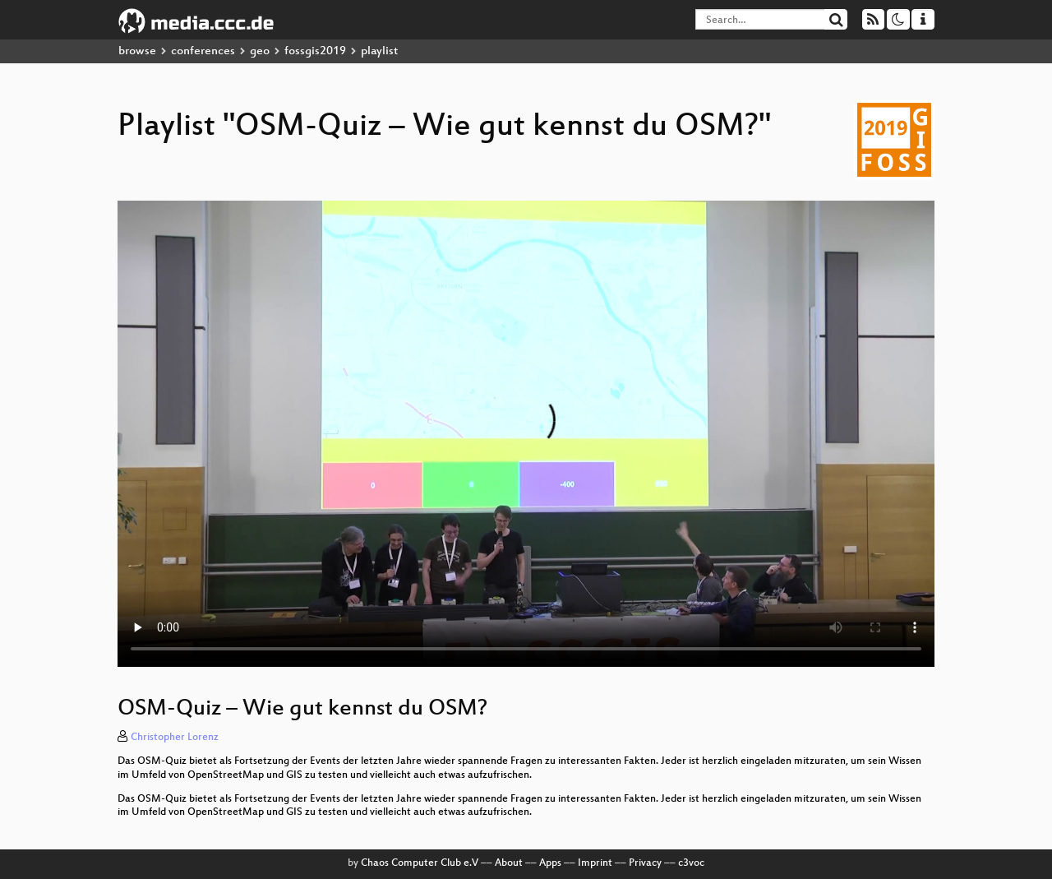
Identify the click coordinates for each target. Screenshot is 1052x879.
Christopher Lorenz (175, 737)
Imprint (595, 863)
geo (260, 51)
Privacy (645, 863)
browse (137, 51)
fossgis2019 (315, 51)
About (509, 863)
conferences (203, 51)
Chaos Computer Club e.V (419, 863)
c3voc (691, 863)
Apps (550, 863)
